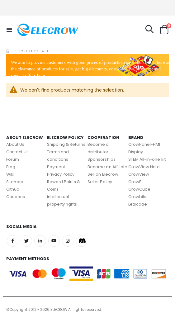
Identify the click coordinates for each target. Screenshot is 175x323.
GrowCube (139, 189)
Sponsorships (102, 159)
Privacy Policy (61, 174)
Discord (81, 241)
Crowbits (137, 197)
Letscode (137, 204)
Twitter (26, 241)
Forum (12, 159)
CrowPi (135, 182)
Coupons (15, 197)
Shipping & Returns (66, 144)
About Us (15, 144)
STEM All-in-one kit (147, 159)
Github (12, 189)
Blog (10, 167)
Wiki (10, 174)
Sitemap (14, 182)
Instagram (67, 241)
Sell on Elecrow (103, 174)
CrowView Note (144, 167)
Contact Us (17, 152)
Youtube (54, 241)
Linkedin (40, 241)
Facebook (12, 241)
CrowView (138, 174)
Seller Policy (100, 182)
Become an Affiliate (107, 167)
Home (8, 51)
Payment (56, 167)
